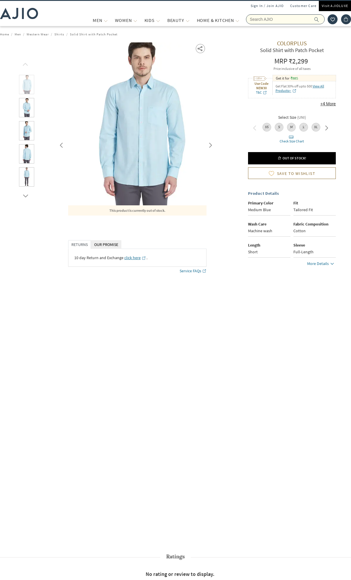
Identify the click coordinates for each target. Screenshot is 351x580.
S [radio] (279, 127)
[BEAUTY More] (187, 20)
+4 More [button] (328, 103)
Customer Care (303, 6)
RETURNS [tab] (79, 244)
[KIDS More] (158, 20)
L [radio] (303, 127)
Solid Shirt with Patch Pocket (94, 34)
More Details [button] (321, 264)
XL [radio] (316, 127)
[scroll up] (24, 62)
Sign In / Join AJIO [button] (267, 6)
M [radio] (291, 127)
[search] (319, 19)
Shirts (59, 34)
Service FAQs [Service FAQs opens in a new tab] (193, 271)
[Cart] (346, 19)
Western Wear (38, 34)
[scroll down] (24, 194)
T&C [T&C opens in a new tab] (261, 92)
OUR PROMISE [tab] (106, 244)
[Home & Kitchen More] (237, 20)
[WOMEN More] (135, 20)
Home (4, 34)
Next (209, 144)
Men (18, 34)
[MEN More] (105, 20)
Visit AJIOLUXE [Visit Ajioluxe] (335, 6)
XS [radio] (267, 127)
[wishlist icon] (333, 19)
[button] (200, 48)
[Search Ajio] (285, 19)
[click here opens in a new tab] (135, 257)
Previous (60, 144)
